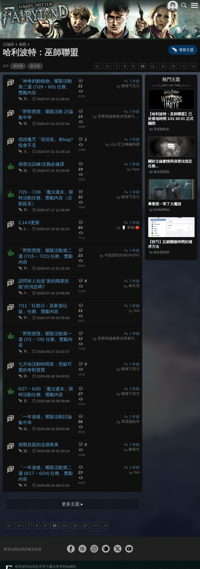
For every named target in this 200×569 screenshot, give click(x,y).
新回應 (18, 66)
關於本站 (131, 556)
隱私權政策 (167, 556)
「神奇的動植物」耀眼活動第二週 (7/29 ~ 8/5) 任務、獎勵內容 (45, 86)
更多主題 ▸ (72, 490)
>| (193, 66)
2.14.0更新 (28, 218)
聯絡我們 (186, 556)
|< (97, 66)
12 (163, 66)
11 (153, 66)
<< (107, 66)
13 (173, 66)
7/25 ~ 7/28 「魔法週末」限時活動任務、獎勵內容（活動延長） (45, 195)
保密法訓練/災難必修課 (39, 161)
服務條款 (148, 556)
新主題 (35, 66)
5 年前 (132, 81)
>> (183, 66)
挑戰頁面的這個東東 (37, 433)
